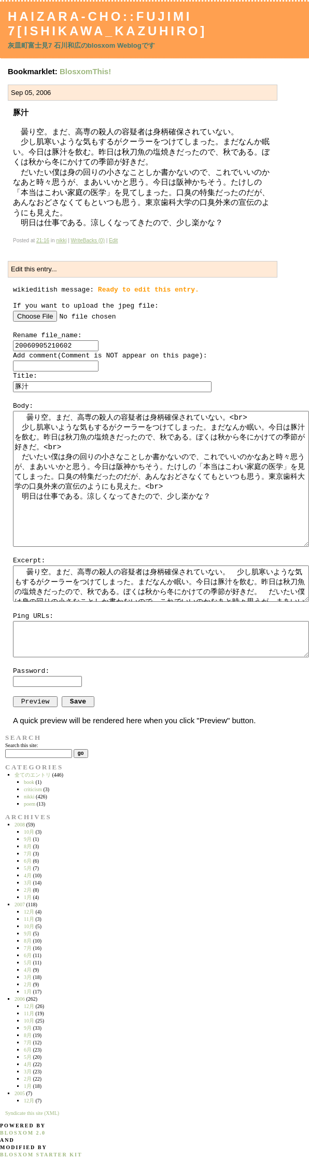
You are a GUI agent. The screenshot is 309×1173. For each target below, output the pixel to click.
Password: (31, 671)
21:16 (42, 240)
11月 (29, 919)
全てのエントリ (33, 775)
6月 (28, 861)
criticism (33, 789)
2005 (20, 1093)
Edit (113, 240)
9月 (28, 839)
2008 (20, 824)
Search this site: (21, 745)
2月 (28, 890)
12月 (29, 912)
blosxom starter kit (41, 1154)
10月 (29, 832)
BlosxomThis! (85, 71)
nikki (61, 240)
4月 (28, 875)
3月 (28, 883)
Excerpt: (29, 560)
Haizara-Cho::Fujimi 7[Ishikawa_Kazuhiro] (107, 23)
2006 (20, 999)
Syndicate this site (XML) (32, 1113)
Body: (23, 406)
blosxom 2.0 (23, 1133)
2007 (20, 904)
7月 (28, 854)
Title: (25, 376)
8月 (28, 846)
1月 (28, 897)
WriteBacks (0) (88, 240)
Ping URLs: (33, 616)
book (29, 782)
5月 (28, 868)
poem (29, 804)
